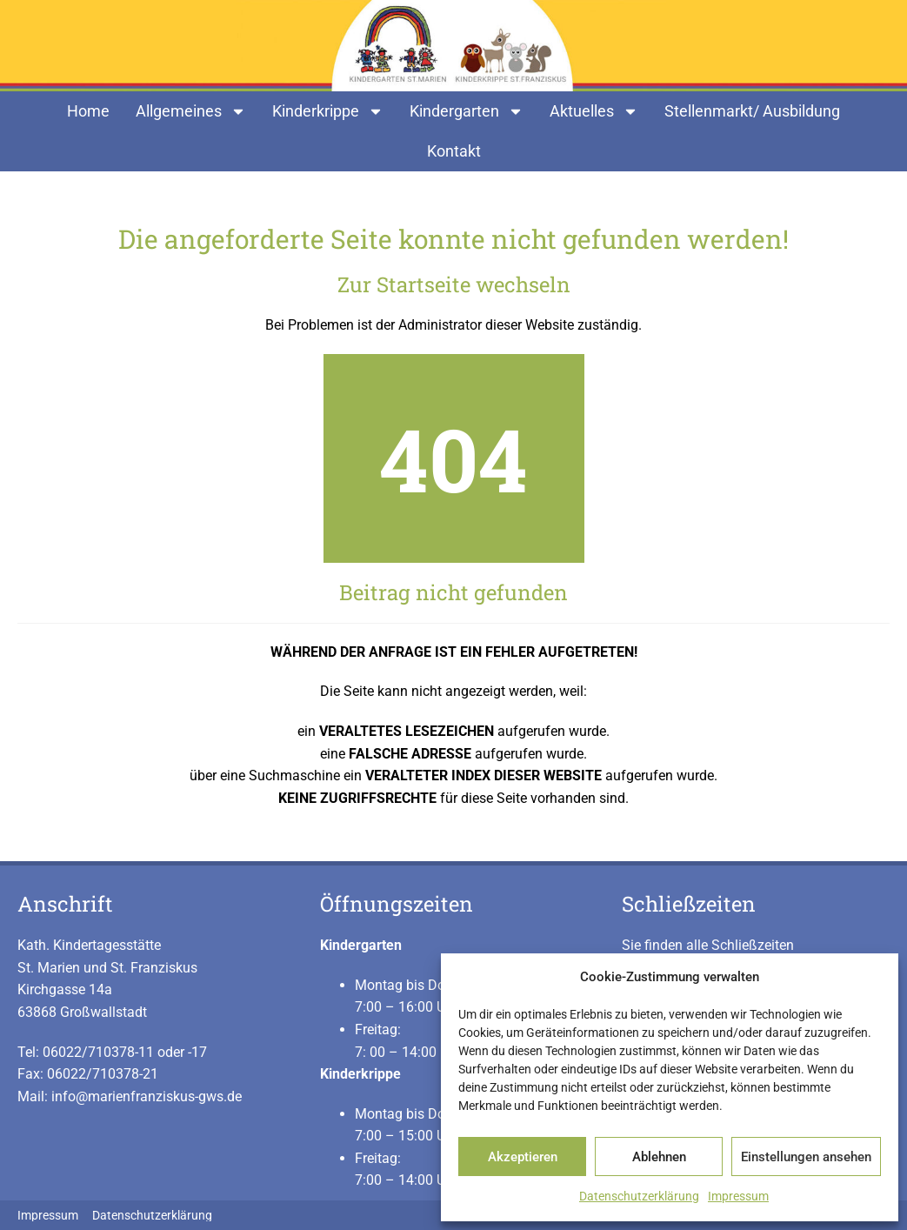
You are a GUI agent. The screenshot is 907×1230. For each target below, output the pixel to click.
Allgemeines (191, 111)
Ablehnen (659, 1157)
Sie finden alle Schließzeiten (708, 945)
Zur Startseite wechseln (453, 284)
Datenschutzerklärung (639, 1196)
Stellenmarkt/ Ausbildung (752, 111)
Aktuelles (594, 111)
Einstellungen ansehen (806, 1157)
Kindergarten (467, 111)
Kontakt (454, 151)
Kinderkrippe (327, 111)
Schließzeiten (689, 904)
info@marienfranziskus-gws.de (146, 1096)
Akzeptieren (522, 1157)
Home (88, 111)
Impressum (738, 1196)
